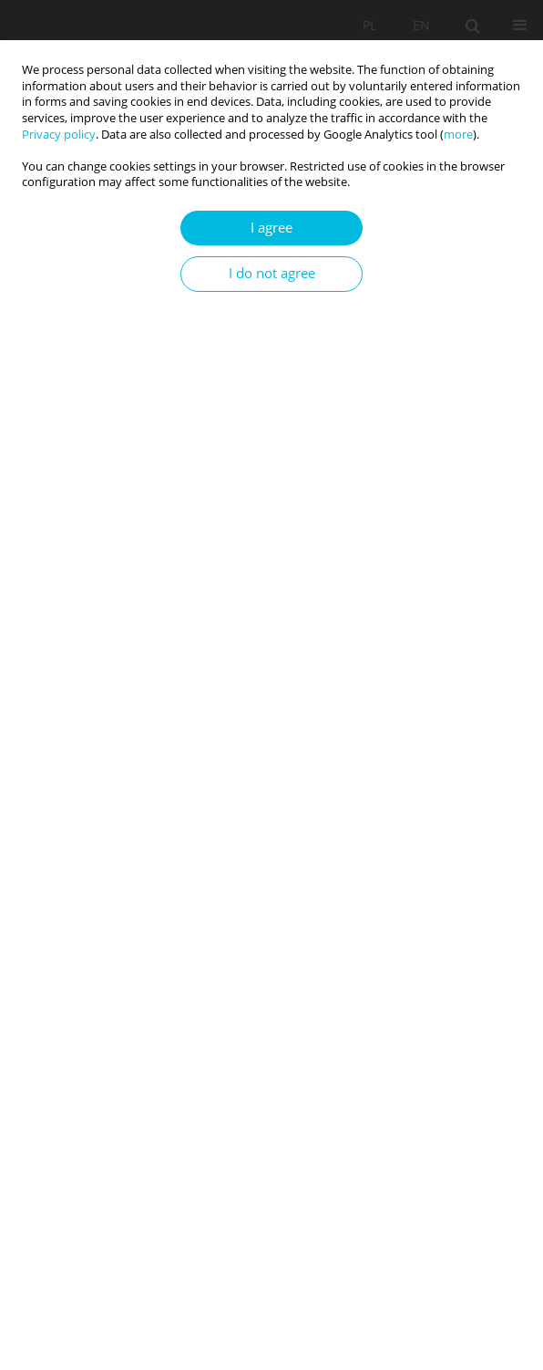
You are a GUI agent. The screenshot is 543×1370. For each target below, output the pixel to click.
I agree (271, 227)
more (458, 134)
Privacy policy (59, 134)
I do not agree (272, 273)
